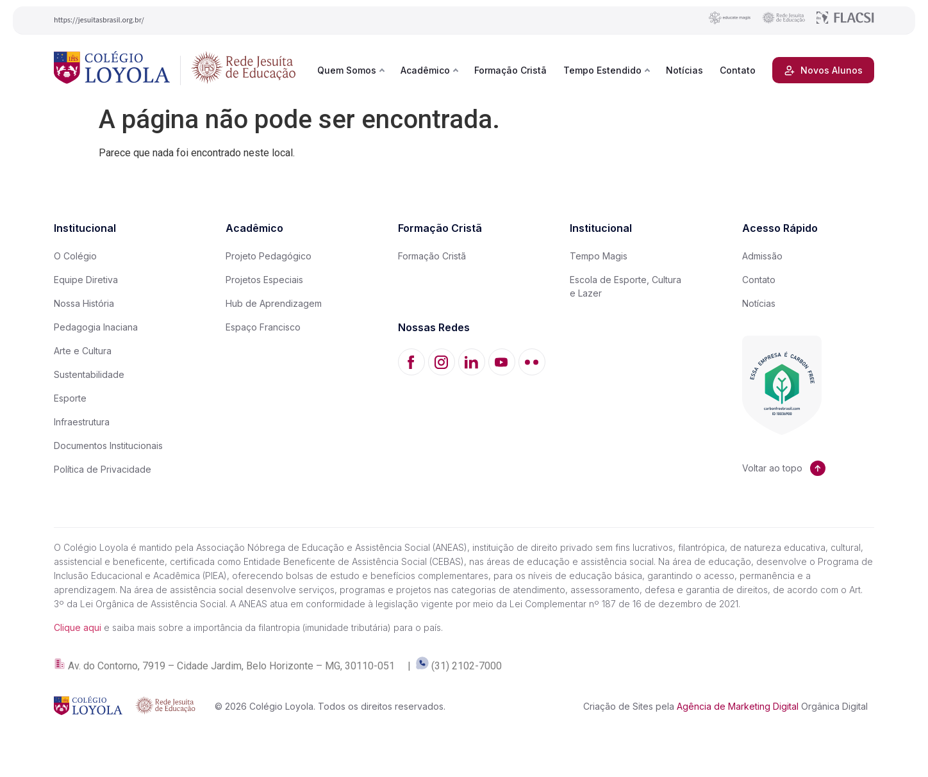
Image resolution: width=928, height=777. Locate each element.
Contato (738, 70)
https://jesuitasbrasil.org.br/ (99, 20)
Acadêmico (425, 70)
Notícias (684, 70)
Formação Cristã (510, 70)
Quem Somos (346, 70)
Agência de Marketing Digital (738, 706)
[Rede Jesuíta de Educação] (243, 70)
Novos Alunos (823, 70)
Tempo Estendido (602, 70)
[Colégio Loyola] (112, 70)
